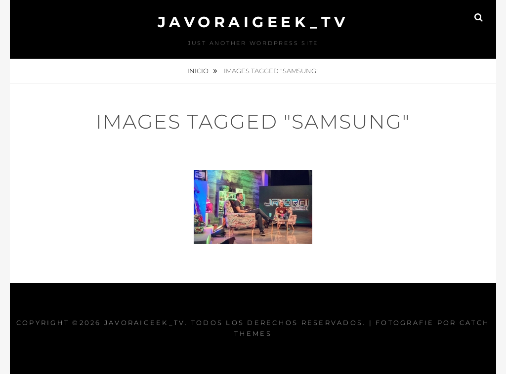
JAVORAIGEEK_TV (253, 22)
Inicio (198, 71)
